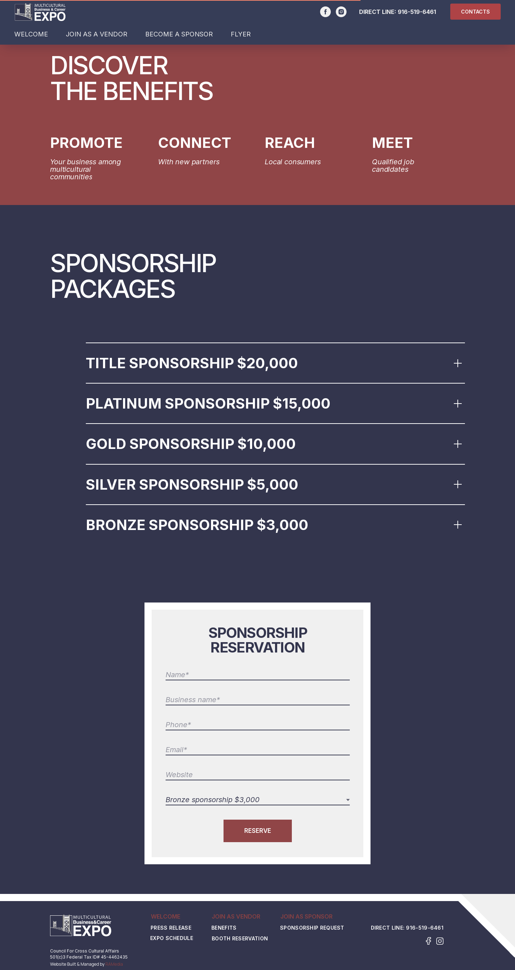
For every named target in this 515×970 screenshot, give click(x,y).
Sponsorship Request (312, 928)
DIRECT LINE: (378, 11)
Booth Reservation (240, 938)
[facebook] (325, 11)
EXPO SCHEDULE (171, 938)
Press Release (171, 928)
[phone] (258, 725)
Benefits (223, 928)
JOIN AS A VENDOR (96, 34)
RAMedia (114, 964)
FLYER (241, 34)
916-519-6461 (417, 11)
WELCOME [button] (31, 34)
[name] (258, 675)
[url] (258, 775)
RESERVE (257, 830)
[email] (258, 750)
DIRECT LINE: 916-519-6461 (407, 928)
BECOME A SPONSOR (179, 34)
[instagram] (341, 11)
